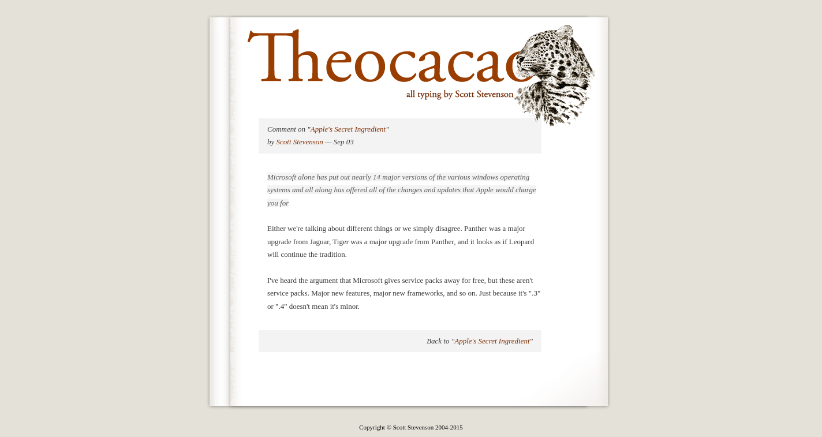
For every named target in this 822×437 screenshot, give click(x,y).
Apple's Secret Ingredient (348, 129)
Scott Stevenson (300, 141)
